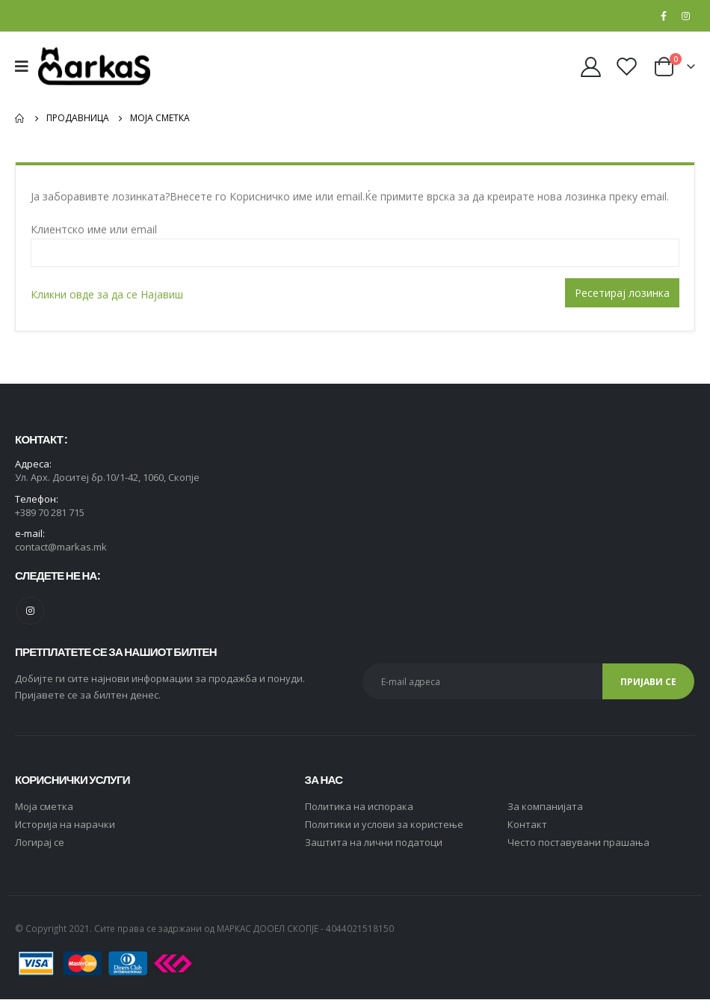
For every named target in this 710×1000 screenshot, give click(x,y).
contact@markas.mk (61, 548)
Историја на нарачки (65, 825)
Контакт (527, 825)
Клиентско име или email (94, 229)
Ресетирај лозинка (622, 293)
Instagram (30, 611)
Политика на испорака (359, 807)
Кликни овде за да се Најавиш (107, 294)
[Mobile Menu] (26, 66)
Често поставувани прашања (578, 843)
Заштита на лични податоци (373, 843)
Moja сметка (44, 807)
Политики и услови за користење (384, 825)
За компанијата (545, 807)
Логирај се (39, 843)
